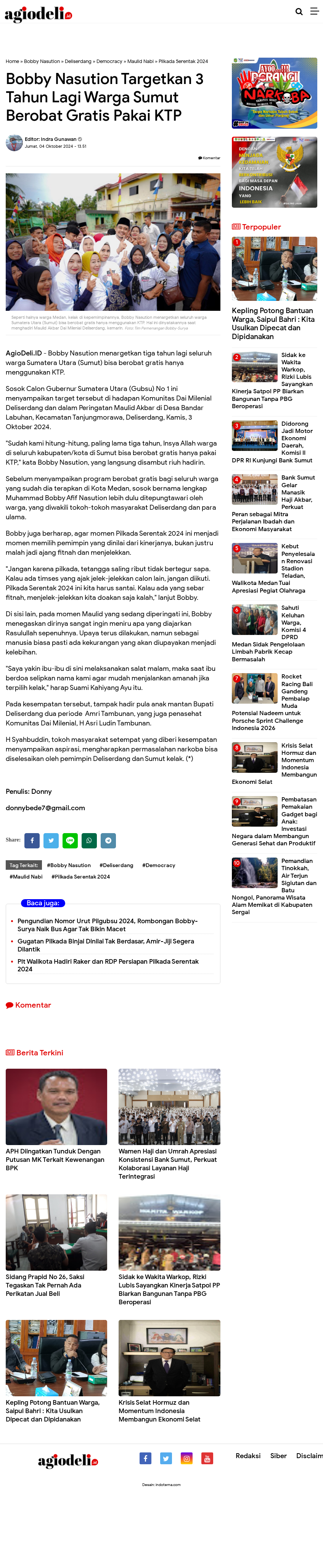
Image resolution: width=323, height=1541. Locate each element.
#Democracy (158, 865)
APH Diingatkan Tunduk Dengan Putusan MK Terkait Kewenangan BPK (55, 1159)
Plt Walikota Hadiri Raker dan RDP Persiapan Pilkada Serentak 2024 (108, 966)
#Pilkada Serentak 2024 (80, 877)
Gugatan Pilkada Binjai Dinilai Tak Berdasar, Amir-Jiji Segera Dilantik (106, 945)
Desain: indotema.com (161, 1484)
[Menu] (316, 11)
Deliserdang (78, 61)
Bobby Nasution (42, 61)
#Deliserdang (116, 865)
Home (12, 61)
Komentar (209, 157)
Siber (278, 1456)
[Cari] (299, 11)
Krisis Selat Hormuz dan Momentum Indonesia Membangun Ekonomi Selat (160, 1411)
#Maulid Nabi (26, 877)
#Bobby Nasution (69, 865)
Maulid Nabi (140, 61)
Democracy (109, 61)
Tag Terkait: (24, 865)
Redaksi (248, 1456)
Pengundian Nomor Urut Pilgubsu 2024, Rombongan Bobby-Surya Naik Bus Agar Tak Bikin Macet (108, 925)
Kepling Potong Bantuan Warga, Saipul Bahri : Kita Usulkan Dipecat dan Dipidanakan (53, 1411)
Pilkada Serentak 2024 (183, 61)
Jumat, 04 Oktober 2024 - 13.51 (55, 146)
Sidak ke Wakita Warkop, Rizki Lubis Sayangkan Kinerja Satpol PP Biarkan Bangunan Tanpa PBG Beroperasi (169, 1289)
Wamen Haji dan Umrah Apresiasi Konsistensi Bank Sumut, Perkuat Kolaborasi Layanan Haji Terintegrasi (168, 1164)
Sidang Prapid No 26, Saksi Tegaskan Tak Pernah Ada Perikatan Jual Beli (45, 1285)
